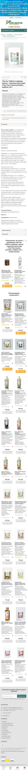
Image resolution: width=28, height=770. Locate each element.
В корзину (8, 285)
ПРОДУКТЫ (4, 728)
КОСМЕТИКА (5, 727)
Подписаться (21, 696)
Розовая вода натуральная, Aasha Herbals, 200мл (19, 271)
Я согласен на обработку (13, 698)
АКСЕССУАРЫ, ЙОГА (6, 732)
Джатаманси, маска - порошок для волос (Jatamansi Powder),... (7, 502)
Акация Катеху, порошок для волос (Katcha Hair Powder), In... (7, 583)
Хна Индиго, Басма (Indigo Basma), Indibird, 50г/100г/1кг (20, 353)
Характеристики (6, 230)
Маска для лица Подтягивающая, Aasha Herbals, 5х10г (6, 271)
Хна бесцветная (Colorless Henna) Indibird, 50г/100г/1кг (20, 315)
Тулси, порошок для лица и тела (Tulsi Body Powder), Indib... (7, 661)
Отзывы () (5, 234)
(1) (5, 280)
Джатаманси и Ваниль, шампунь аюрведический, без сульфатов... (6, 473)
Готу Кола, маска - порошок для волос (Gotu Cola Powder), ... (7, 543)
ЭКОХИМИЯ (4, 734)
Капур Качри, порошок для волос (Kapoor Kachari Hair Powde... (20, 583)
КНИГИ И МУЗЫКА (6, 736)
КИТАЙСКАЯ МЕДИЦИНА (7, 725)
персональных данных (19, 698)
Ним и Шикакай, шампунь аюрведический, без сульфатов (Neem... (20, 433)
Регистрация (18, 17)
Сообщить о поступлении (7, 114)
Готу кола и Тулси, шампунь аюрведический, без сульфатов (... (20, 392)
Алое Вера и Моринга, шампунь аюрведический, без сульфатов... (7, 392)
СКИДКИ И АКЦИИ (6, 737)
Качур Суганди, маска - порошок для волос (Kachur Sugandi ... (20, 502)
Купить (17, 111)
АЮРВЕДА (4, 721)
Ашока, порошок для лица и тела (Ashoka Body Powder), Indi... (20, 623)
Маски (8, 117)
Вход (11, 17)
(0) (18, 327)
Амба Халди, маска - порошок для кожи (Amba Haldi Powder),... (20, 662)
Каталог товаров (8, 30)
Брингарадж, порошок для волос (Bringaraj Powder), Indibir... (6, 315)
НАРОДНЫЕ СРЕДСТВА (7, 723)
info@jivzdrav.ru (6, 715)
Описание (4, 124)
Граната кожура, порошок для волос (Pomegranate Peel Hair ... (20, 544)
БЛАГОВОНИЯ (5, 730)
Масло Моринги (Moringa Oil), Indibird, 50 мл (7, 623)
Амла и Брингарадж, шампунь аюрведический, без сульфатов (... (20, 473)
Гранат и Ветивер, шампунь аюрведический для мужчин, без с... (6, 433)
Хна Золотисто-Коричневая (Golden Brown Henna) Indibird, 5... (7, 354)
